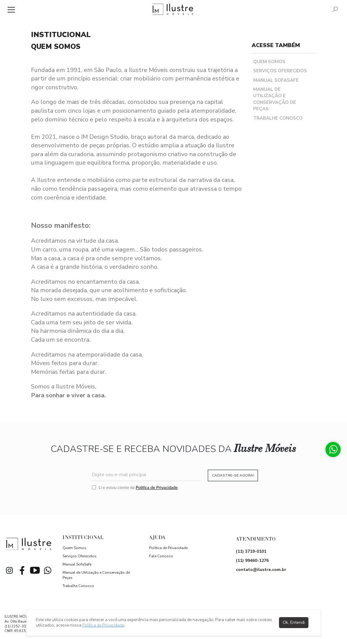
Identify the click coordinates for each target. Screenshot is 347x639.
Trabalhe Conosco (278, 118)
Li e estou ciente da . (135, 487)
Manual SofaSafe (276, 80)
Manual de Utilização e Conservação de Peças (274, 99)
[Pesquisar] (335, 10)
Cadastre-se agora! (233, 475)
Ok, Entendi (294, 622)
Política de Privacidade (157, 487)
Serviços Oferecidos (280, 71)
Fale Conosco (161, 556)
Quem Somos (269, 62)
